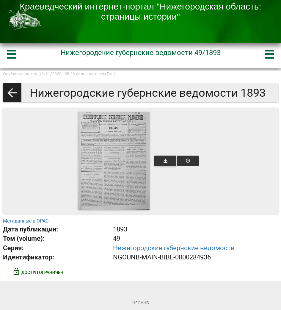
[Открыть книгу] (114, 161)
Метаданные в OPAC (25, 221)
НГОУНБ (140, 302)
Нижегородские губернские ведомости (174, 248)
